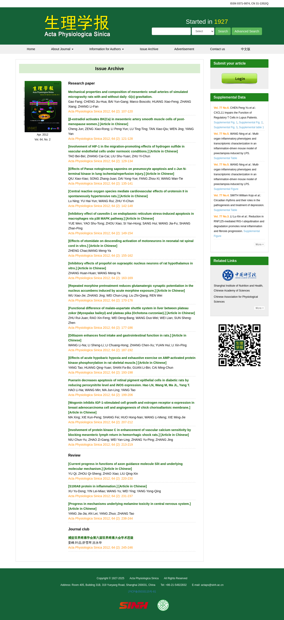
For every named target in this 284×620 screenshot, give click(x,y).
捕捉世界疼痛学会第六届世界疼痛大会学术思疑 (100, 537)
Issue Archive (149, 49)
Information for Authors (106, 49)
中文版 (245, 49)
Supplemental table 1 (251, 127)
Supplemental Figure (226, 189)
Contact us (217, 49)
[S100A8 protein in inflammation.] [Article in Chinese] (107, 486)
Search (223, 31)
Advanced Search (247, 31)
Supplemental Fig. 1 (226, 122)
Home (31, 49)
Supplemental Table (225, 158)
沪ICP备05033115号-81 (142, 591)
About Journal (62, 49)
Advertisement (184, 49)
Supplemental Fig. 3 (226, 127)
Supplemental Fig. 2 (251, 122)
